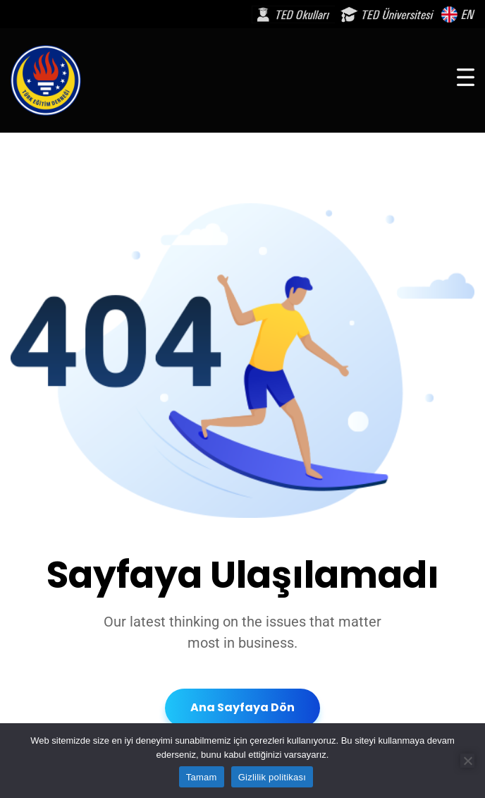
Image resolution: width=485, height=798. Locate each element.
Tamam (201, 777)
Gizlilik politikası (272, 777)
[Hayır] (467, 761)
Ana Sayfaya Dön (242, 707)
